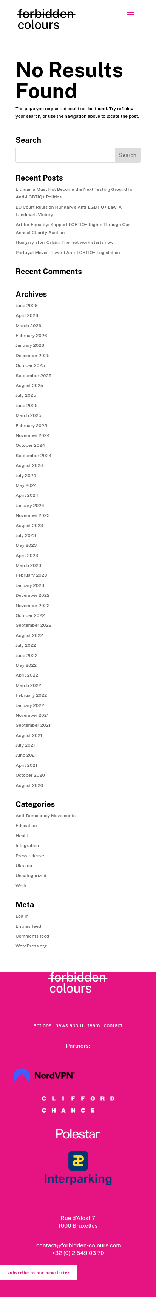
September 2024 (33, 455)
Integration (27, 845)
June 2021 (25, 755)
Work (20, 885)
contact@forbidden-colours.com (78, 1245)
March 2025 (28, 415)
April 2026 (26, 315)
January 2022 (29, 705)
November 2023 (32, 515)
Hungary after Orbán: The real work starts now (64, 242)
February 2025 (31, 425)
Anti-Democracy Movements (45, 815)
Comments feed (32, 936)
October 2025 (30, 365)
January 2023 (29, 585)
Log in (21, 916)
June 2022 (26, 655)
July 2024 (25, 475)
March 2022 (28, 685)
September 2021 (32, 725)
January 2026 (29, 345)
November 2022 (32, 605)
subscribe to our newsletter (39, 1272)
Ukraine (23, 865)
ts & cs (44, 1293)
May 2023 (26, 545)
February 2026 (31, 335)
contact (113, 1025)
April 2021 (26, 765)
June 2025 (26, 405)
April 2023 (26, 555)
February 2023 (31, 575)
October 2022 (30, 615)
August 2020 (29, 785)
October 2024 (30, 445)
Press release (29, 855)
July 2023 (25, 535)
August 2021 (28, 735)
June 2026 (26, 305)
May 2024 (26, 485)
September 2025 (33, 375)
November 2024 (32, 435)
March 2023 (28, 565)
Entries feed (28, 926)
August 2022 (29, 635)
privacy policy (63, 1293)
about (76, 1025)
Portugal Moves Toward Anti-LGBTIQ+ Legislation (67, 252)
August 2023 (29, 525)
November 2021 (32, 715)
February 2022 (31, 695)
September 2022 (33, 625)
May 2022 (26, 665)
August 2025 (29, 385)
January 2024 (29, 505)
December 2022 (32, 595)
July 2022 (25, 645)
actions (42, 1025)
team (93, 1025)
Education (26, 825)
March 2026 (28, 325)
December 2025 (32, 355)
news (61, 1025)
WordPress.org (31, 946)
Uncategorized (30, 875)
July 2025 (25, 395)
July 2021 (25, 745)
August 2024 (29, 465)
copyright (108, 1293)
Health (22, 835)
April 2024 (26, 495)
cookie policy (88, 1293)
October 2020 (30, 775)
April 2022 (26, 675)
